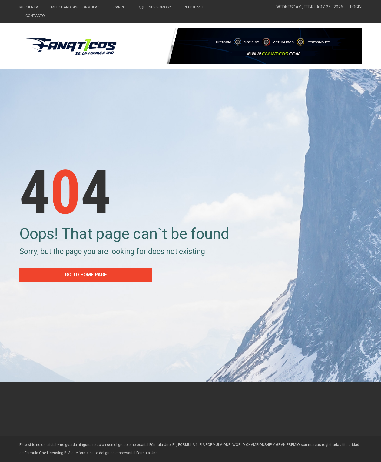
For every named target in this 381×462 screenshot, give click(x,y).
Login (356, 7)
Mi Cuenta (28, 7)
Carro (119, 7)
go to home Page (86, 274)
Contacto (35, 16)
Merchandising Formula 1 (75, 7)
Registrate (194, 7)
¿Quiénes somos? (155, 7)
